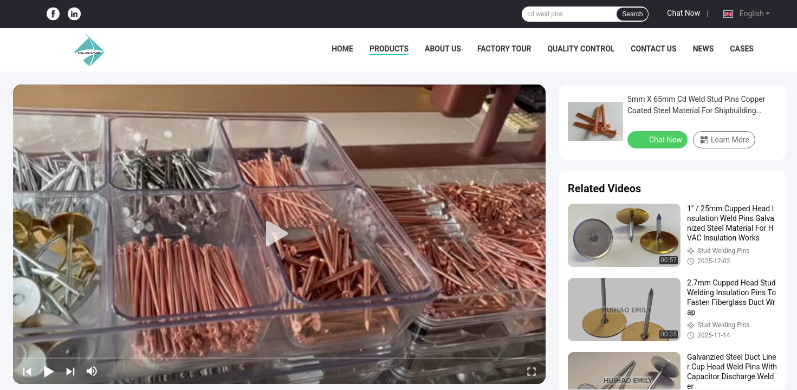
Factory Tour (504, 48)
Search (632, 14)
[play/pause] (49, 371)
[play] (279, 234)
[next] (70, 371)
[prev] (27, 371)
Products (389, 48)
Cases (742, 48)
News (703, 48)
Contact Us (653, 48)
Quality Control (580, 48)
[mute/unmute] (92, 371)
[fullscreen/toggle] (531, 371)
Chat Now (683, 13)
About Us (443, 48)
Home (342, 48)
